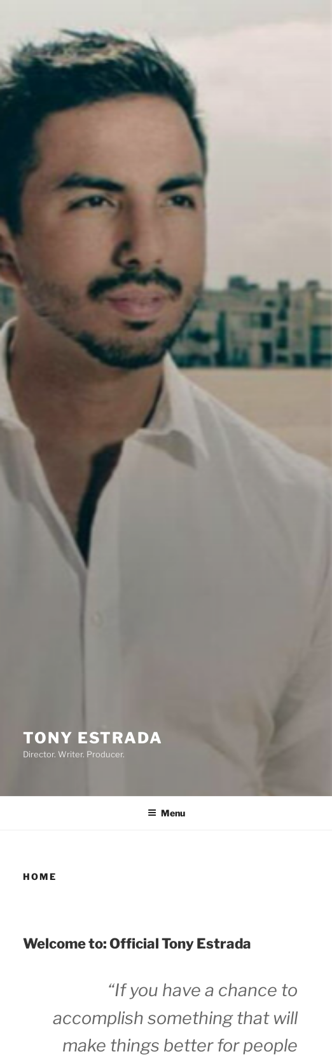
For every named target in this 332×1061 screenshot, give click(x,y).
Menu (166, 813)
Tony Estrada (93, 738)
